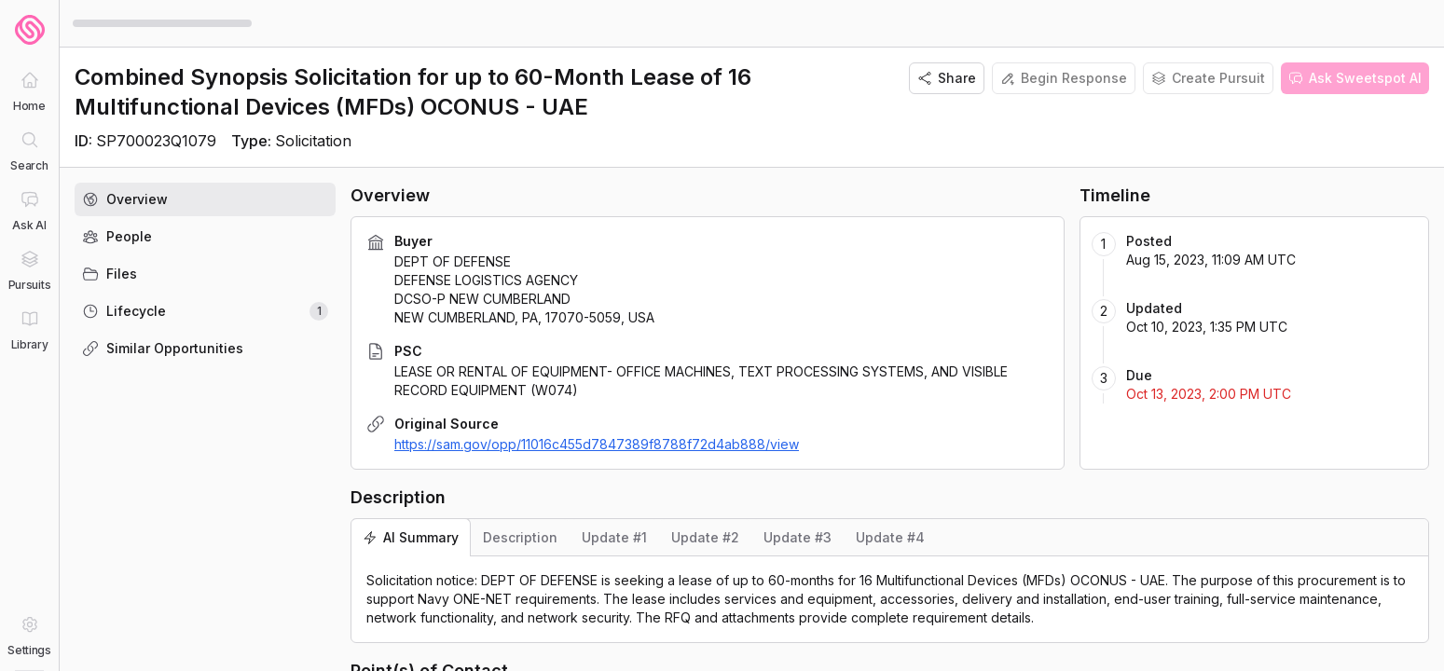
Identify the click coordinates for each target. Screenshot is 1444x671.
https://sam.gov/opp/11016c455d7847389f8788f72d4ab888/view (596, 444)
